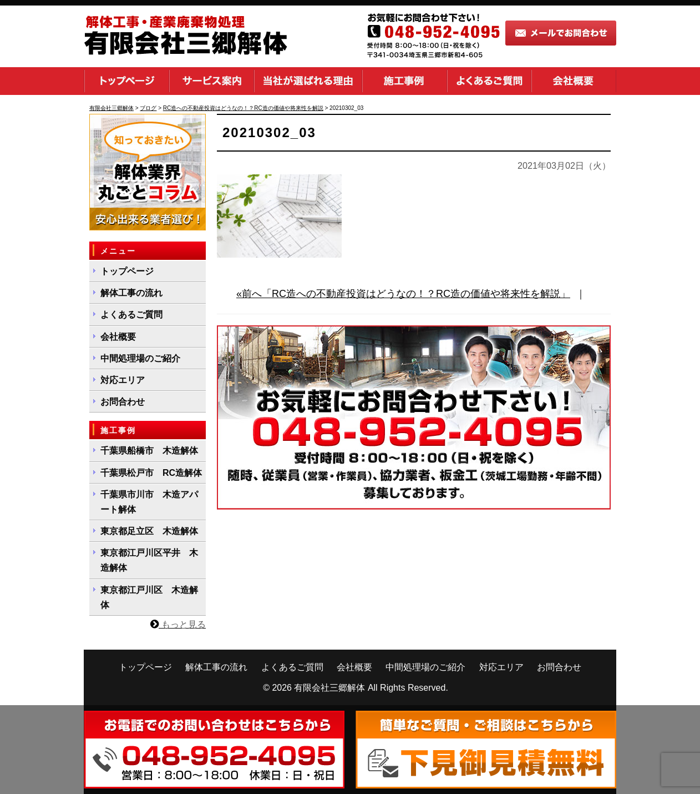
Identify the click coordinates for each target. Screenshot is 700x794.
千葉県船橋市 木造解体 (149, 450)
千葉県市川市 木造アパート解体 (149, 502)
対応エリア (122, 380)
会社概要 (573, 81)
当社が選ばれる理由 (308, 81)
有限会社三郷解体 (329, 687)
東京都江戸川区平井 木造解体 (149, 560)
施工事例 (404, 81)
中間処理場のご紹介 (140, 358)
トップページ (126, 81)
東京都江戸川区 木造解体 (149, 597)
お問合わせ (122, 401)
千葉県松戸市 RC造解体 (151, 473)
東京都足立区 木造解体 (149, 531)
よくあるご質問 (489, 81)
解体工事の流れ (131, 293)
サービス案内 (211, 81)
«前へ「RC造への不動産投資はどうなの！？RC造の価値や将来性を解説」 (403, 293)
